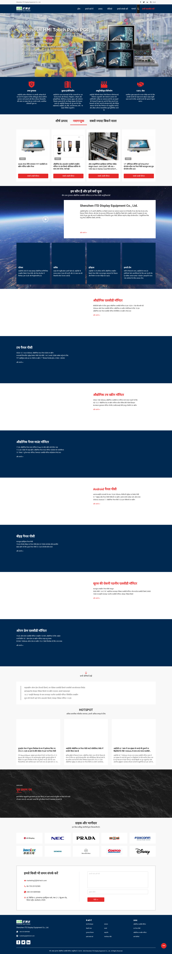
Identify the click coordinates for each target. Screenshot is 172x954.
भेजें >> (95, 900)
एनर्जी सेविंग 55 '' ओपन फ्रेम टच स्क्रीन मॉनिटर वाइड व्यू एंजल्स (33, 638)
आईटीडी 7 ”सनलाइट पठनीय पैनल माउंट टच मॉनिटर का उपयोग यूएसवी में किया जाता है (86, 749)
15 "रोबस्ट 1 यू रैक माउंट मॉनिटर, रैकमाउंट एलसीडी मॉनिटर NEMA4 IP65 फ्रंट (38, 452)
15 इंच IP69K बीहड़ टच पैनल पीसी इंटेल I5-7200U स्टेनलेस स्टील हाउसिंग (138, 165)
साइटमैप (106, 932)
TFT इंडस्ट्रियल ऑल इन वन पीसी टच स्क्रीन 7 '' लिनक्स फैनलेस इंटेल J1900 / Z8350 (40, 358)
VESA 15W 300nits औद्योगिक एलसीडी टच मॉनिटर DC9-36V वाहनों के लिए (115, 400)
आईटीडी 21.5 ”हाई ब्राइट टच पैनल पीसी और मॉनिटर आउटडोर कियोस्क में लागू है (38, 749)
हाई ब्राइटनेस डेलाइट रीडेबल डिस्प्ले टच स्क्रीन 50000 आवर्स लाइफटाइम (47, 698)
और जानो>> (83, 232)
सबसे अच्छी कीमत (33, 176)
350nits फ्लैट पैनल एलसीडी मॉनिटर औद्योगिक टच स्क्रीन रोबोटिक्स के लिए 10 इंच (116, 308)
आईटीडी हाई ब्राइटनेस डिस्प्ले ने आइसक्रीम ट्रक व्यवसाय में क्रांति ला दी (134, 749)
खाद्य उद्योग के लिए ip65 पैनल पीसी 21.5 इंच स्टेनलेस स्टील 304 (34, 547)
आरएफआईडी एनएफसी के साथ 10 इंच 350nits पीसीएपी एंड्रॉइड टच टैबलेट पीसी (116, 494)
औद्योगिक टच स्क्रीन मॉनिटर (108, 395)
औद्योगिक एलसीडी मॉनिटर (107, 300)
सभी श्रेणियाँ (136, 936)
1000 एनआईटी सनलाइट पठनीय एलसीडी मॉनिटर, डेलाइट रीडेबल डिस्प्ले (113, 594)
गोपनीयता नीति (108, 936)
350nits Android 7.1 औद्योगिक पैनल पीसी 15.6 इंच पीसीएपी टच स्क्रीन (114, 500)
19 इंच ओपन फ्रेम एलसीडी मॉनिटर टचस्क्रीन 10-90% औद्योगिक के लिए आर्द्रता (38, 636)
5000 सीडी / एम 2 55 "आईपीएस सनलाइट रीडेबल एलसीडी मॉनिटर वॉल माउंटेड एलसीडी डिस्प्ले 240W (122, 591)
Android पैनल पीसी (104, 489)
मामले (133, 9)
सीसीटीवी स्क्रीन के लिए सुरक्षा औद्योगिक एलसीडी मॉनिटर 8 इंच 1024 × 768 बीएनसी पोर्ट (118, 306)
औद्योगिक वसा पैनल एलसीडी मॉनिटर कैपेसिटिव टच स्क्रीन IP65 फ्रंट (112, 311)
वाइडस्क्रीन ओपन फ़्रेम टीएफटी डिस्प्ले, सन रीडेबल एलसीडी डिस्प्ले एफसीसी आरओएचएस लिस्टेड (54, 695)
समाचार (106, 924)
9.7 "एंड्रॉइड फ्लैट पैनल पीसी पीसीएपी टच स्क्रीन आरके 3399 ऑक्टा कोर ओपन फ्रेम (116, 497)
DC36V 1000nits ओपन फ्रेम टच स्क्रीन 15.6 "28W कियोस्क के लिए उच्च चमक (39, 641)
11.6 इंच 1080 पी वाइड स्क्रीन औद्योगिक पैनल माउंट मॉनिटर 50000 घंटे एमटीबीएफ (40, 450)
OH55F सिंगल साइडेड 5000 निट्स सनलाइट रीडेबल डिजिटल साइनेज (67, 165)
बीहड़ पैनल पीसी (25, 536)
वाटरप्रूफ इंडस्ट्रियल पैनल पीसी (24, 541)
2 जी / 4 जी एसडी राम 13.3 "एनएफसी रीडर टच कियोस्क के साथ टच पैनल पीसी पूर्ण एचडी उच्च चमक (103, 166)
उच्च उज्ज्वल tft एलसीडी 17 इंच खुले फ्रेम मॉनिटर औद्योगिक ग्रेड (44, 691)
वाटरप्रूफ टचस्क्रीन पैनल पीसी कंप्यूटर (103, 589)
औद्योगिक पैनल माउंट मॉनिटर (32, 442)
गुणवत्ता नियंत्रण (90, 932)
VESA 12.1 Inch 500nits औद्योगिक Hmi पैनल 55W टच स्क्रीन (35, 353)
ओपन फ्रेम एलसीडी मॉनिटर (31, 631)
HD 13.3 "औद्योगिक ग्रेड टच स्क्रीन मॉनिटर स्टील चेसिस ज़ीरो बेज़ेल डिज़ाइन (114, 403)
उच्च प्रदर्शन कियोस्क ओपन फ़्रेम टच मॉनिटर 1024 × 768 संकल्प (45, 688)
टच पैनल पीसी (24, 347)
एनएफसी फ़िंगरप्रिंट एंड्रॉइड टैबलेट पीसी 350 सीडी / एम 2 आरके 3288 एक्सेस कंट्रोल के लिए (42, 355)
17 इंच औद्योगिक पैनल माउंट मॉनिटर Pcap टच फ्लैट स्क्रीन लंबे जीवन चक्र (37, 447)
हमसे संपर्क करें (89, 936)
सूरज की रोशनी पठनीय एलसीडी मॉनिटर (115, 583)
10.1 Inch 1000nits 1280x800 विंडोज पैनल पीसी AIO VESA (32, 165)
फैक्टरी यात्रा (89, 928)
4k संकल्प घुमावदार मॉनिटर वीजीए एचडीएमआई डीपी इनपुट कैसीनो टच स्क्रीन (115, 405)
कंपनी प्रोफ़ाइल (89, 924)
